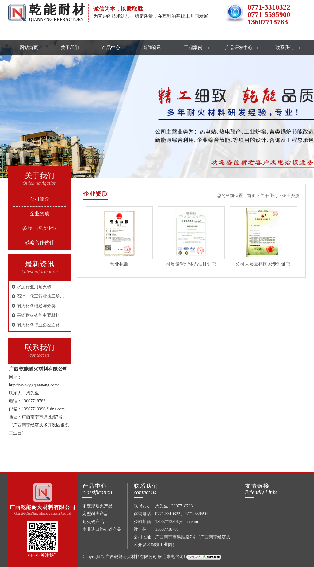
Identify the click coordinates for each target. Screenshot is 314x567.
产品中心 (111, 47)
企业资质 (95, 194)
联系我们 (284, 47)
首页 (251, 195)
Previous (20, 110)
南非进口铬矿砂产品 (101, 529)
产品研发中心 (239, 47)
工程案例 (193, 47)
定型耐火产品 (95, 513)
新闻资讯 (152, 47)
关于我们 (70, 47)
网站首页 (29, 47)
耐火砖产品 (93, 521)
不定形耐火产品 (97, 506)
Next (294, 110)
